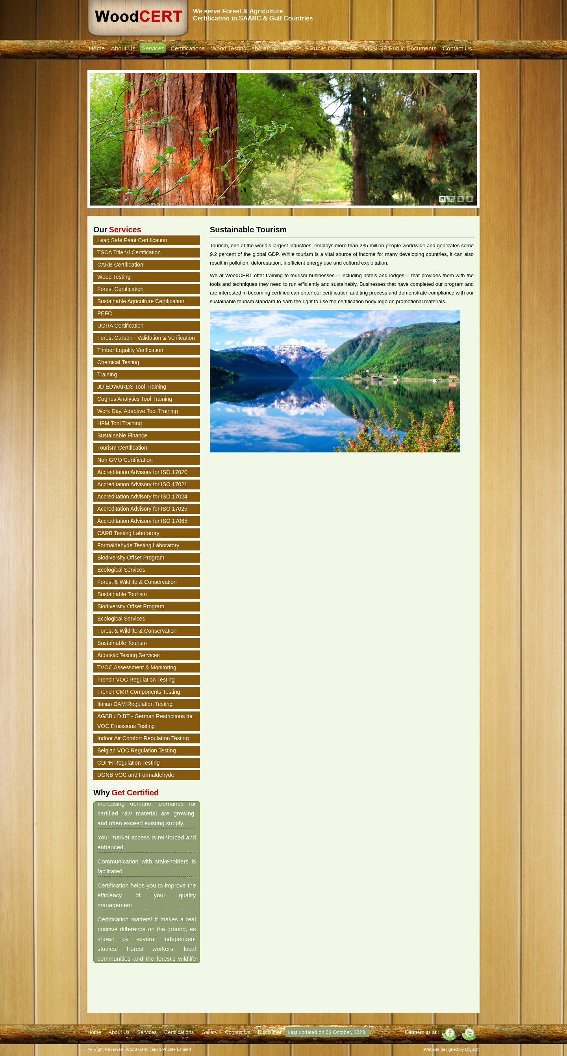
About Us (123, 48)
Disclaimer (270, 1032)
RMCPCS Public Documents (320, 48)
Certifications (187, 48)
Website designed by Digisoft (452, 1049)
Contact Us (457, 48)
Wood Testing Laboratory (243, 48)
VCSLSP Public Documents (400, 48)
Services (153, 48)
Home (97, 48)
